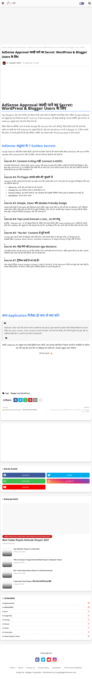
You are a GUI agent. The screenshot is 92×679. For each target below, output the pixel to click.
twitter (69, 475)
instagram (70, 481)
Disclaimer (56, 668)
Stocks (47, 628)
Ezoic (47, 611)
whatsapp (26, 481)
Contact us (30, 668)
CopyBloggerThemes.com (65, 672)
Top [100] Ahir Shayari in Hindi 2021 (26, 549)
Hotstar (47, 624)
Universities (47, 632)
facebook (25, 475)
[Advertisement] (46, 26)
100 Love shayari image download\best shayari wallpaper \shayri (37, 560)
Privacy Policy (43, 668)
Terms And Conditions (73, 668)
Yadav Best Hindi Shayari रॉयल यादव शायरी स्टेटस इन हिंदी (32, 581)
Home (4, 47)
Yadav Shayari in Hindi (47, 636)
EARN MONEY (47, 607)
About (20, 668)
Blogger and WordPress (17, 47)
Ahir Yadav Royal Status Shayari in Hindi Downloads (32, 570)
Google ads (47, 616)
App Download (47, 603)
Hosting (47, 620)
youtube (25, 487)
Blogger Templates (33, 672)
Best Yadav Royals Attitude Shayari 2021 (25, 540)
